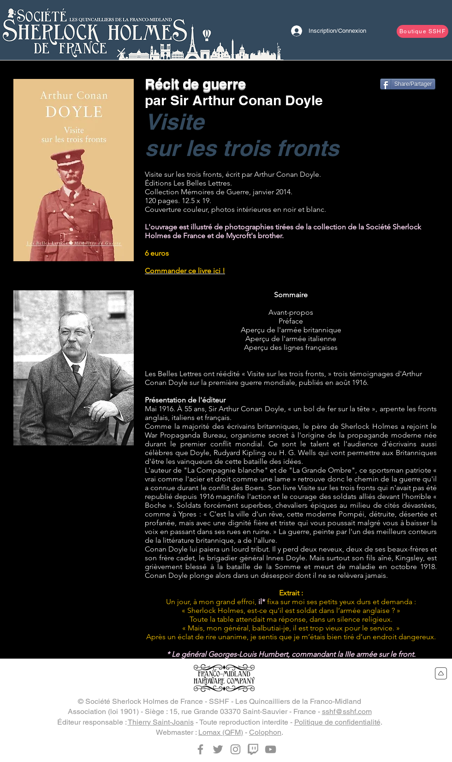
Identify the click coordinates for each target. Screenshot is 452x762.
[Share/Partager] (407, 84)
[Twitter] (218, 749)
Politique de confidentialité (337, 722)
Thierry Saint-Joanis (161, 722)
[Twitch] (253, 749)
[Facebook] (200, 749)
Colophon (265, 732)
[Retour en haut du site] (441, 673)
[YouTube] (270, 749)
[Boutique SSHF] (422, 31)
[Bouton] (94, 30)
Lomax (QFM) (220, 732)
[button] (73, 367)
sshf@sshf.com (347, 711)
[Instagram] (235, 749)
